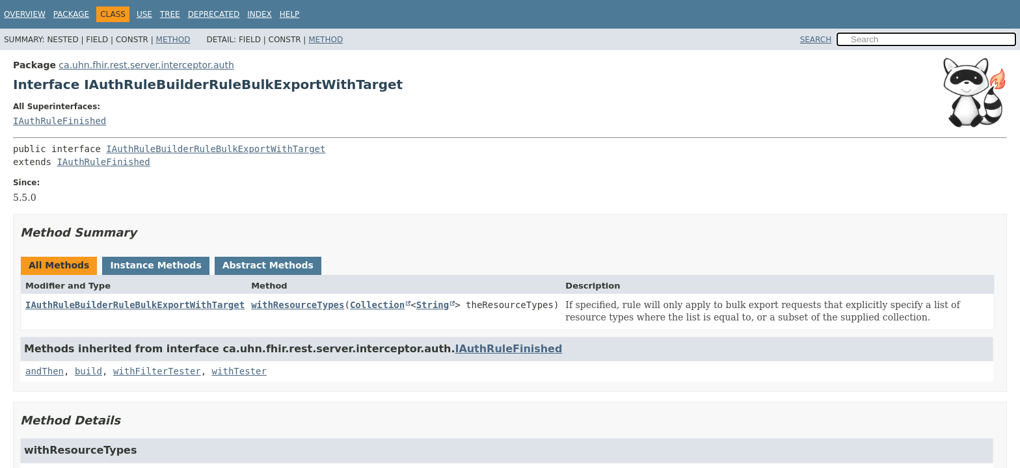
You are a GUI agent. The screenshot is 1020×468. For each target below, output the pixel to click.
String (433, 305)
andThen (44, 371)
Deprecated (214, 14)
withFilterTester (157, 371)
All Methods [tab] (59, 265)
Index (259, 14)
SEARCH (816, 39)
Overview (25, 14)
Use (144, 14)
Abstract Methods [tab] (268, 265)
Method (173, 39)
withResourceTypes (297, 305)
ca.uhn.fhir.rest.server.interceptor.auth (146, 65)
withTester (239, 371)
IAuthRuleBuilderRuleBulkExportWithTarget (215, 149)
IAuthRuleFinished (59, 121)
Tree (170, 14)
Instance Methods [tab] (155, 265)
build (88, 371)
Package (71, 14)
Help (290, 14)
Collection (377, 305)
